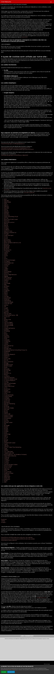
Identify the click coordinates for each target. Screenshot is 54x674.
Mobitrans (6, 355)
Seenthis (6, 421)
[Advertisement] (27, 649)
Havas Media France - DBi (11, 315)
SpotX (5, 441)
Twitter (3, 520)
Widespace (7, 479)
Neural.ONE (7, 370)
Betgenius (7, 245)
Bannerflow (7, 239)
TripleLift (6, 458)
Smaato (6, 429)
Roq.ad (6, 412)
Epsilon (6, 292)
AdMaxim (6, 212)
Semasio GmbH (8, 422)
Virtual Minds (7, 472)
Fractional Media (8, 302)
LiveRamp (6, 340)
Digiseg (6, 276)
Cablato (6, 253)
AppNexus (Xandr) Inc (10, 232)
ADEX (5, 203)
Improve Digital (8, 322)
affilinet (6, 224)
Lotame (6, 344)
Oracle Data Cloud (9, 386)
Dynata (6, 282)
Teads (5, 448)
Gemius (6, 305)
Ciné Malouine (6, 2)
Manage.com (7, 348)
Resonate (6, 409)
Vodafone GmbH (8, 473)
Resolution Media (9, 408)
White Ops (7, 477)
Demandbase (7, 271)
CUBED (6, 268)
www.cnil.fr (25, 37)
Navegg (6, 363)
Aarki (5, 199)
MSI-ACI (6, 360)
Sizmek (6, 428)
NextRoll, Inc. (7, 373)
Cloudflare (7, 261)
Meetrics (6, 353)
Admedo (6, 213)
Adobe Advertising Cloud (11, 216)
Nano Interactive (8, 361)
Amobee (6, 228)
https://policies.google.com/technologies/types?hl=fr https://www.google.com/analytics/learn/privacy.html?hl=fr (17, 148)
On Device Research (9, 380)
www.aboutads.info (29, 192)
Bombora (6, 248)
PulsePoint (7, 399)
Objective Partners (9, 377)
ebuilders (6, 286)
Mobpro (6, 357)
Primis (5, 393)
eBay (5, 284)
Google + (3, 522)
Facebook (6, 299)
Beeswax (6, 244)
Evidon (6, 295)
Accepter (4, 671)
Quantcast (7, 400)
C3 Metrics (7, 251)
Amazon (6, 226)
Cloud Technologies (9, 260)
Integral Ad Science (9, 328)
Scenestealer (7, 418)
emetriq (6, 289)
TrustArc (6, 461)
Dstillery (6, 280)
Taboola (6, 445)
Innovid (6, 326)
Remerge (6, 406)
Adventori (6, 221)
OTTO (5, 387)
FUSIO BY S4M (8, 303)
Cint (5, 257)
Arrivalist (6, 234)
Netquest (6, 369)
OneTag (6, 382)
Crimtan (6, 266)
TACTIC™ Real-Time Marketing (12, 447)
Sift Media (6, 425)
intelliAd (6, 329)
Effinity (6, 287)
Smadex (6, 431)
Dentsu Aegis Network (10, 274)
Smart (5, 432)
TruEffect (6, 460)
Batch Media (7, 241)
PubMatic (6, 398)
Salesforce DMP (8, 416)
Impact (6, 321)
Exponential (7, 298)
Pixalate (6, 390)
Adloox (6, 209)
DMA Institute (8, 277)
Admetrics (7, 215)
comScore (7, 264)
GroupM (6, 311)
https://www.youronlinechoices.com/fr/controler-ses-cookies (18, 539)
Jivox (5, 332)
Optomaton (7, 384)
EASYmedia (7, 283)
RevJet (6, 411)
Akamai (6, 225)
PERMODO (7, 389)
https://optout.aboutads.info (9, 540)
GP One (6, 309)
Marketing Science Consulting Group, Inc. (15, 350)
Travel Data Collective (10, 456)
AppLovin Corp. (8, 231)
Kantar (6, 334)
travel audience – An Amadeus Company (15, 454)
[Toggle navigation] (51, 2)
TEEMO (6, 450)
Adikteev (6, 206)
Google (6, 308)
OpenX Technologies (10, 383)
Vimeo (5, 470)
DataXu (6, 270)
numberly (7, 376)
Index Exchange (8, 324)
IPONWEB (7, 331)
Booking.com (7, 250)
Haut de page (47, 664)
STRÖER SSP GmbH (9, 442)
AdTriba (6, 218)
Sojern (6, 435)
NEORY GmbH (8, 366)
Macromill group (8, 345)
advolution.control (9, 222)
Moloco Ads (7, 358)
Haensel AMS (7, 313)
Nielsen (6, 374)
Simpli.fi (6, 427)
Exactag (6, 296)
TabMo (6, 444)
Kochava (6, 335)
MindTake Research (9, 354)
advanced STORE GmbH (11, 219)
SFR (5, 424)
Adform (6, 205)
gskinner (6, 312)
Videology (6, 469)
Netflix (6, 367)
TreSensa (6, 457)
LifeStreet (6, 337)
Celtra (5, 254)
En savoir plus (11, 671)
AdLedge (6, 208)
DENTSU (6, 273)
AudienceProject (8, 235)
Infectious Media (8, 325)
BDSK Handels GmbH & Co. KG (12, 242)
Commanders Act (9, 263)
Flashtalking (7, 300)
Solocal (6, 437)
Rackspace (7, 402)
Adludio (6, 210)
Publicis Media (8, 396)
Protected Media (8, 395)
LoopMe (6, 342)
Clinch (5, 258)
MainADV (6, 347)
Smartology (7, 434)
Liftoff (5, 338)
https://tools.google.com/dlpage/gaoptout (13, 143)
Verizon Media (8, 466)
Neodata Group (8, 364)
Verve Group (7, 467)
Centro (6, 255)
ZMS (5, 482)
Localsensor (7, 341)
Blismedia (6, 247)
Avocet (6, 238)
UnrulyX (6, 463)
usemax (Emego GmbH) (10, 464)
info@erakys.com (41, 597)
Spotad (6, 440)
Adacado (6, 200)
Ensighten (7, 290)
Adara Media (7, 202)
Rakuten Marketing (9, 403)
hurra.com (7, 316)
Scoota (6, 419)
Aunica (6, 237)
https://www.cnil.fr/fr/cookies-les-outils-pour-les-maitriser (17, 537)
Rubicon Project (8, 415)
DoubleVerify (7, 279)
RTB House (7, 413)
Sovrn (5, 438)
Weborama (7, 476)
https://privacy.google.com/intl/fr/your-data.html (14, 155)
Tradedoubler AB (9, 453)
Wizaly (6, 480)
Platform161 (7, 392)
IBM (5, 318)
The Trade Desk (8, 451)
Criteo (5, 267)
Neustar (6, 371)
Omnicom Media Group (10, 379)
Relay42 (6, 405)
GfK (5, 306)
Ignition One (7, 319)
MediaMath (7, 351)
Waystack (6, 474)
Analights (6, 229)
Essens (6, 293)
